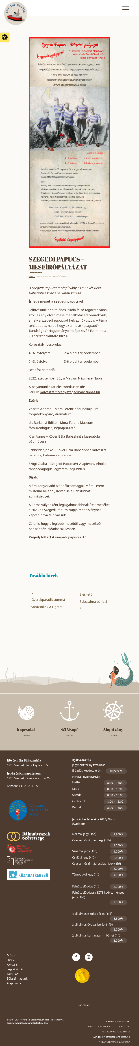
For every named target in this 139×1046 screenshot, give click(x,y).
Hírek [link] (10, 960)
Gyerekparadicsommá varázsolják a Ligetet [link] (48, 603)
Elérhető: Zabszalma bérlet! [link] (93, 598)
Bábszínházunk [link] (17, 978)
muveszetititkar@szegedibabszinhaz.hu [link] (70, 392)
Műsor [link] (11, 955)
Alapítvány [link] (14, 983)
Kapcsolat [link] (84, 1005)
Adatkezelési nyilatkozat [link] (118, 1021)
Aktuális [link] (12, 965)
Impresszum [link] (124, 1026)
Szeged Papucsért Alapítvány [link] (37, 826)
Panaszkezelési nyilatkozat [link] (101, 1026)
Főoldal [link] (32, 276)
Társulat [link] (12, 974)
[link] (4, 37)
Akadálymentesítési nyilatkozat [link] (114, 1042)
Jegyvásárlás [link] (15, 969)
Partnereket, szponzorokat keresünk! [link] (111, 1037)
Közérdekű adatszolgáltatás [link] (116, 1031)
